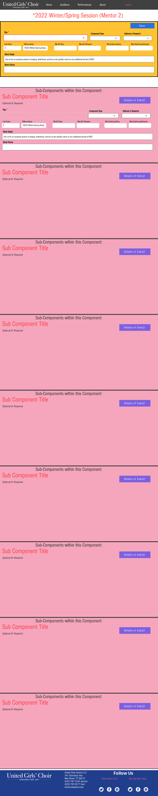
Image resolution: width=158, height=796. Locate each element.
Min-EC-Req (59, 44)
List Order (8, 44)
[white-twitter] (101, 789)
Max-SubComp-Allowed (140, 44)
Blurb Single (9, 54)
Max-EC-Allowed (85, 44)
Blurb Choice (10, 65)
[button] (102, 4)
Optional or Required (132, 34)
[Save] (142, 25)
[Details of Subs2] (134, 100)
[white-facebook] (109, 789)
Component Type (97, 34)
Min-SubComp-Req (114, 44)
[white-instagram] (117, 789)
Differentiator (29, 44)
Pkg (5, 32)
